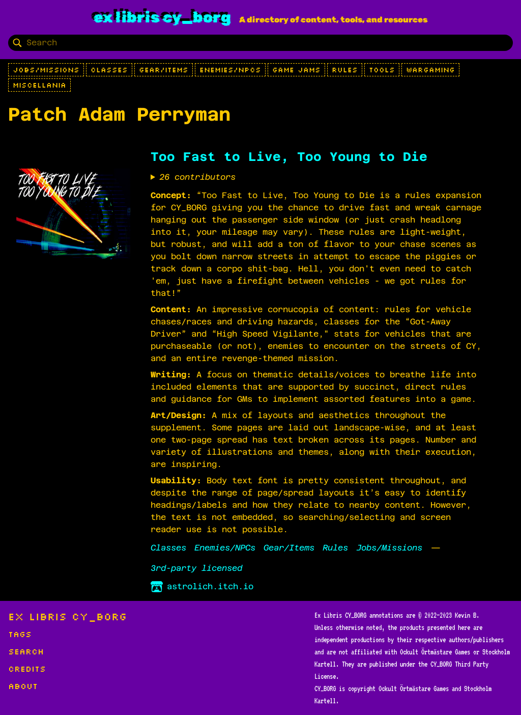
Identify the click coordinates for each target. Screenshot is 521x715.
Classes (109, 69)
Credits (27, 669)
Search (26, 651)
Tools (382, 69)
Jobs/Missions (46, 69)
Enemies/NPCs (230, 69)
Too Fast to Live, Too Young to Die (289, 157)
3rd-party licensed (196, 568)
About (23, 686)
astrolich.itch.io (202, 587)
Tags (20, 634)
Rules (345, 69)
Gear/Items (163, 69)
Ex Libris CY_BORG (162, 17)
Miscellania (39, 85)
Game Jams (296, 69)
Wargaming (430, 69)
